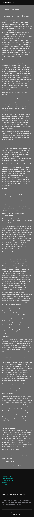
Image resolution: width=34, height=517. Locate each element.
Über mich (4, 484)
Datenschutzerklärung (7, 478)
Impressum (4, 482)
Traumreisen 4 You (8, 2)
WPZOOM (21, 514)
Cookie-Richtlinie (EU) (7, 480)
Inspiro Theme (14, 514)
